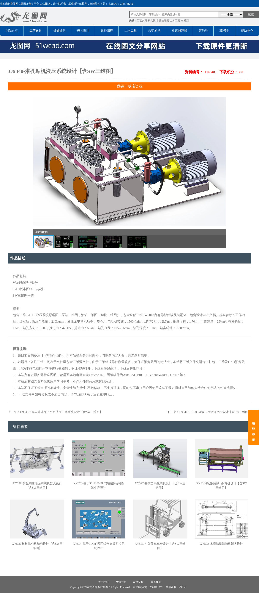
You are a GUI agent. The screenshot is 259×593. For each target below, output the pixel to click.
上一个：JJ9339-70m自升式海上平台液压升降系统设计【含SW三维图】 (55, 412)
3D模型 (185, 20)
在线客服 (253, 432)
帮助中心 (247, 30)
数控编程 (164, 20)
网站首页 (12, 30)
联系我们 (156, 581)
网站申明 (121, 581)
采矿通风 (154, 30)
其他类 (203, 30)
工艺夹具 (142, 20)
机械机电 (59, 30)
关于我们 (103, 581)
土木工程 (175, 20)
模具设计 (153, 20)
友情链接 (138, 581)
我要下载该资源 (129, 86)
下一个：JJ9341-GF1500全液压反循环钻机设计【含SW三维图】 (209, 412)
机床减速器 (179, 30)
